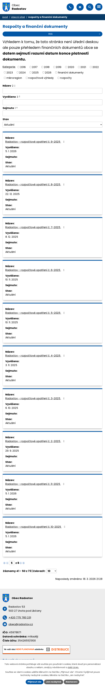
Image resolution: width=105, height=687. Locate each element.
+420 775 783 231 (70, 7)
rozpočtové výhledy (41, 78)
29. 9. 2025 (12, 450)
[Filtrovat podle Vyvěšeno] (52, 102)
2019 (58, 67)
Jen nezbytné (53, 681)
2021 (83, 67)
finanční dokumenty (71, 72)
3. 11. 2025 (11, 365)
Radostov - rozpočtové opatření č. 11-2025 (35, 484)
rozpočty (66, 78)
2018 (46, 67)
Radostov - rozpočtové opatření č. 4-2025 (35, 355)
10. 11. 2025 (11, 279)
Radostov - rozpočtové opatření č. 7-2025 (35, 227)
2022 (95, 67)
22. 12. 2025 (12, 194)
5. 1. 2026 (10, 151)
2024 (22, 72)
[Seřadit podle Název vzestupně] (15, 85)
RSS (74, 34)
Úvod (5, 17)
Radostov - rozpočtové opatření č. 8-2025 (35, 184)
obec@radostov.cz (80, 7)
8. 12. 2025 (11, 237)
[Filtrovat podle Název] (52, 91)
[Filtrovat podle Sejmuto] (52, 113)
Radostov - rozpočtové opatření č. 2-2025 (35, 441)
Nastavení (71, 681)
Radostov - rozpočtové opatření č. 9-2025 (35, 141)
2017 (35, 67)
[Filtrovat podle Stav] (52, 124)
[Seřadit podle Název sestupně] (15, 86)
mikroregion (14, 78)
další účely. (73, 667)
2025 (35, 72)
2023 (9, 72)
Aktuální (10, 166)
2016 (23, 67)
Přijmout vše (34, 681)
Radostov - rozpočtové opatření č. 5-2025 (35, 313)
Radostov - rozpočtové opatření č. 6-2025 (35, 270)
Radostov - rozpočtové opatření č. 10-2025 (35, 527)
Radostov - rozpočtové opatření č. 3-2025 (35, 398)
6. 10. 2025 (11, 408)
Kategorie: (9, 67)
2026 (48, 72)
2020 (71, 67)
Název (8, 85)
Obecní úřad (18, 17)
